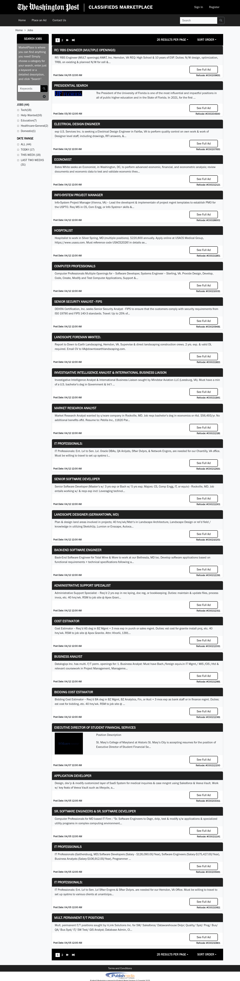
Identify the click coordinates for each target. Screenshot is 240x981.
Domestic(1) (28, 131)
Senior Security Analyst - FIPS (78, 302)
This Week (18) (30, 155)
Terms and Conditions (120, 968)
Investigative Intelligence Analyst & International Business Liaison (110, 372)
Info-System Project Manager (78, 195)
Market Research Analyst (75, 408)
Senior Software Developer (77, 479)
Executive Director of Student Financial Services (95, 727)
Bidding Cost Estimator (73, 692)
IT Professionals (68, 847)
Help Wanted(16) (31, 115)
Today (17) (27, 149)
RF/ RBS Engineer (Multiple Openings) (84, 50)
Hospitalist (63, 230)
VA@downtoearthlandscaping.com (103, 349)
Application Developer (72, 776)
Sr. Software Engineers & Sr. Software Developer (95, 811)
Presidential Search (71, 85)
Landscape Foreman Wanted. (77, 337)
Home (22, 20)
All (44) (26, 144)
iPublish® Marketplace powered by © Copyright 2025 (120, 975)
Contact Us (59, 20)
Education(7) (29, 120)
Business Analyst (68, 657)
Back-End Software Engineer (77, 550)
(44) (23, 104)
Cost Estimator (66, 621)
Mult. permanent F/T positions (79, 918)
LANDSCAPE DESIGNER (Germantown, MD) (86, 514)
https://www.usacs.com (70, 242)
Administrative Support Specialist (82, 585)
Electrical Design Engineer (77, 124)
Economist (63, 159)
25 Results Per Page (171, 39)
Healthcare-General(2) (34, 125)
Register (214, 7)
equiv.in (180, 664)
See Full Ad (204, 69)
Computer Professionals (74, 266)
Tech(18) (26, 110)
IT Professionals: (68, 443)
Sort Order (205, 39)
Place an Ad (39, 20)
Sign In (198, 7)
